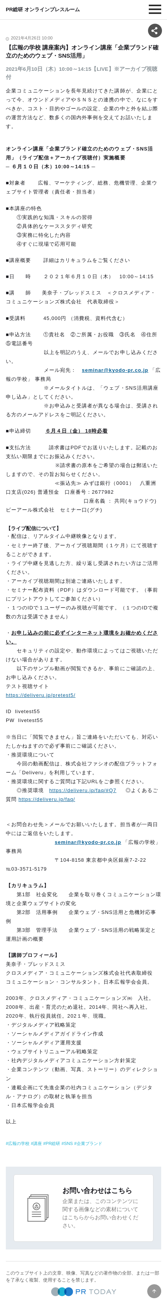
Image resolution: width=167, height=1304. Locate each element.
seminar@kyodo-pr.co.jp (88, 842)
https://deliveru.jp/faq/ (47, 799)
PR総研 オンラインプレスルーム (43, 9)
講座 (37, 1143)
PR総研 (53, 1143)
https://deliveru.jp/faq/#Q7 (82, 790)
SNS (68, 1143)
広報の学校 (18, 1143)
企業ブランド (89, 1143)
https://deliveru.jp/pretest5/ (41, 695)
